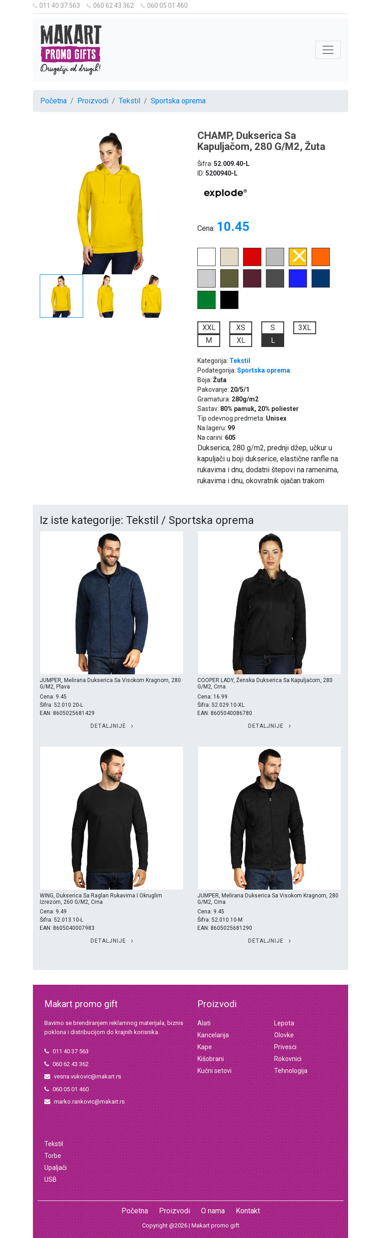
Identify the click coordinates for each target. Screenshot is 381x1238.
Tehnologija (290, 1070)
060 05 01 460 (164, 5)
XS (240, 327)
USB (50, 1179)
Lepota (284, 1023)
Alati (204, 1023)
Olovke (284, 1035)
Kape (204, 1047)
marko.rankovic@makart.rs (84, 1101)
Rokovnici (288, 1058)
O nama (213, 1210)
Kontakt (248, 1210)
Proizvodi (92, 100)
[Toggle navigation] (328, 50)
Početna (53, 100)
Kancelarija (213, 1035)
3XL (304, 327)
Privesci (285, 1047)
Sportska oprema (178, 100)
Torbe (52, 1155)
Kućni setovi (214, 1070)
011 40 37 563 (56, 5)
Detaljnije (111, 726)
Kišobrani (210, 1058)
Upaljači (55, 1167)
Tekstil (129, 100)
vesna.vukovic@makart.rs (82, 1076)
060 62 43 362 (110, 5)
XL (241, 340)
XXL (209, 327)
